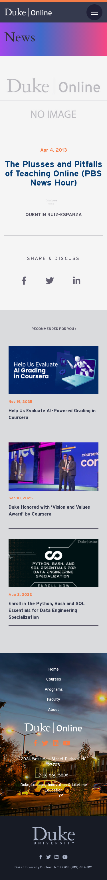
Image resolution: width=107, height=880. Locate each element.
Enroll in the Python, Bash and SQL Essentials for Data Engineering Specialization (47, 610)
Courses (53, 679)
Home (53, 669)
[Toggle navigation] (94, 12)
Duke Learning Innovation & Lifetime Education (53, 787)
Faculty (53, 700)
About (53, 710)
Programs (54, 690)
